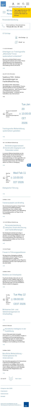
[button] (27, 4)
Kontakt (3, 396)
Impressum (4, 391)
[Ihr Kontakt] (29, 165)
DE (18, 4)
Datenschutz (4, 394)
